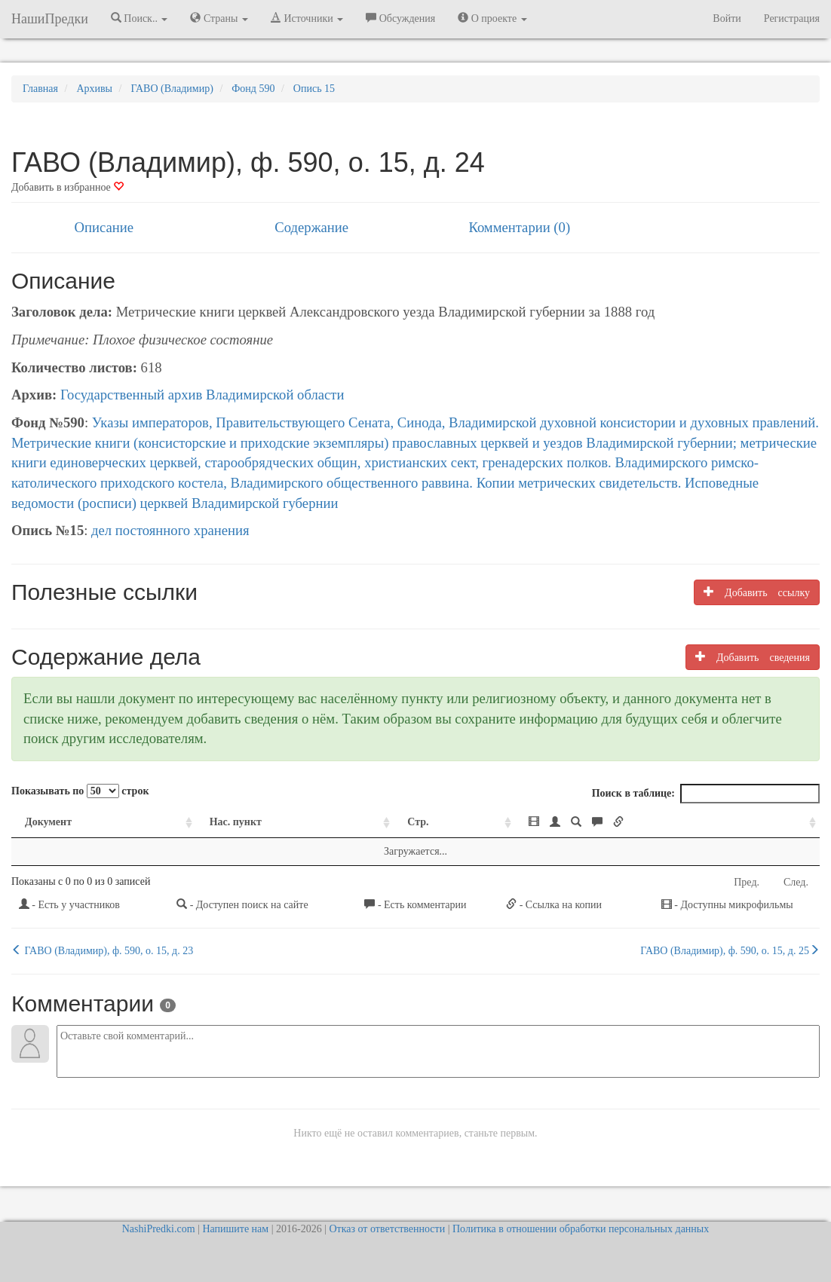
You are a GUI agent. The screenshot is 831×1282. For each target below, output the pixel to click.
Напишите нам (235, 1229)
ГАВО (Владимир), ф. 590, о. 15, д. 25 (730, 950)
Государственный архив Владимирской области (202, 394)
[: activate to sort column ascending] (667, 822)
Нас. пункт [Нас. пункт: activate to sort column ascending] (236, 822)
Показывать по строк (80, 791)
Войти (727, 18)
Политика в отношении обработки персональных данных (580, 1229)
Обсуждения (400, 18)
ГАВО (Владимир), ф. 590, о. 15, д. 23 (102, 950)
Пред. (746, 882)
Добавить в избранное (67, 187)
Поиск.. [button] (139, 18)
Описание (104, 227)
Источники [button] (307, 18)
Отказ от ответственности (387, 1229)
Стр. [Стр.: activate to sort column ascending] (417, 822)
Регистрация (792, 18)
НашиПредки (49, 18)
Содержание (311, 227)
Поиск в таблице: (706, 793)
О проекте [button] (492, 18)
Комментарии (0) (519, 227)
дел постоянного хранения (170, 530)
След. (795, 882)
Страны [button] (219, 18)
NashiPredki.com (158, 1229)
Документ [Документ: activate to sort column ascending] (48, 822)
